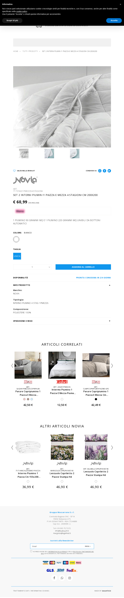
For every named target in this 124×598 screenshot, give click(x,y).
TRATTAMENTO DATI (21, 592)
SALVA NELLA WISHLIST (24, 171)
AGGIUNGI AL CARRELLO (83, 267)
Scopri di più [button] (12, 20)
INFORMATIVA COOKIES (40, 592)
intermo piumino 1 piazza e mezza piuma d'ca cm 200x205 (62, 394)
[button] (120, 4)
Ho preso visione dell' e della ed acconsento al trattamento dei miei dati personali (62, 553)
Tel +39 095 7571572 (62, 529)
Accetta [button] (114, 20)
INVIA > (88, 547)
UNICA (17, 257)
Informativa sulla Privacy (57, 552)
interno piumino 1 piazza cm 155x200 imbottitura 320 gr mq (28, 478)
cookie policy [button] (21, 11)
